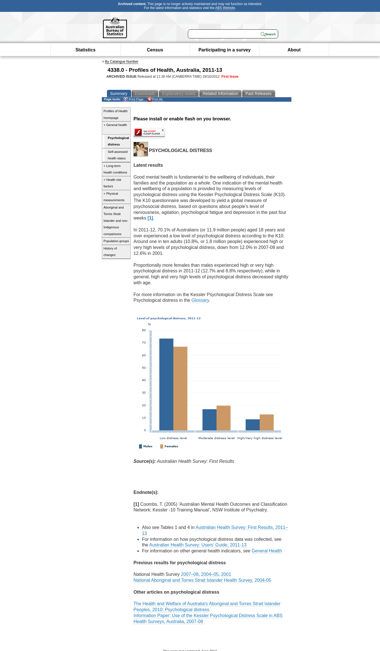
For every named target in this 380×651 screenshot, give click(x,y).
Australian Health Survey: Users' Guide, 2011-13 (198, 544)
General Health (267, 550)
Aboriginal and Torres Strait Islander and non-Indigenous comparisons (116, 221)
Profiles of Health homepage (116, 114)
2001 (226, 574)
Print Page (133, 99)
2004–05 (210, 574)
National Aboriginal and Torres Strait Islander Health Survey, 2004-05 (202, 580)
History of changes (110, 252)
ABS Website (225, 8)
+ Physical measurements (114, 197)
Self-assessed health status (118, 155)
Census (155, 49)
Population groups (116, 241)
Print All (154, 99)
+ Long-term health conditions (115, 169)
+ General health (115, 125)
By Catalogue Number (121, 62)
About (293, 49)
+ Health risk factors (112, 183)
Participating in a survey (224, 49)
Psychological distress (118, 141)
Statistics (85, 49)
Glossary (200, 300)
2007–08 (189, 574)
